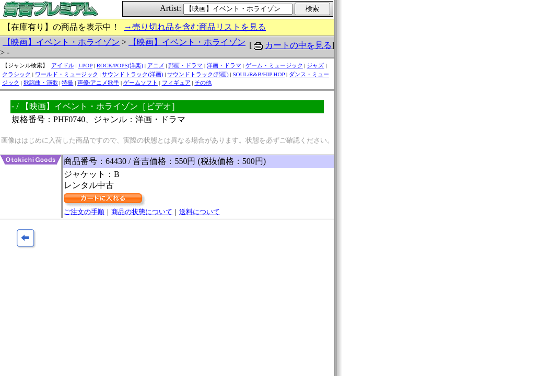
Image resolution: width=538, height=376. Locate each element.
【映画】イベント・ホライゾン (61, 42)
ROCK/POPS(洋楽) (120, 65)
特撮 (67, 82)
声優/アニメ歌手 (98, 82)
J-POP (85, 65)
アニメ (156, 65)
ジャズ (315, 65)
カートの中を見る (298, 45)
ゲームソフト (140, 82)
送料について (199, 212)
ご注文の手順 (84, 212)
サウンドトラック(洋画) (132, 74)
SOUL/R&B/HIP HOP (258, 74)
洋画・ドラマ (224, 65)
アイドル (62, 65)
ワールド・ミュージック (66, 74)
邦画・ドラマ (185, 65)
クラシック (16, 74)
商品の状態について (141, 212)
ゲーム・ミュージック (274, 65)
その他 (203, 82)
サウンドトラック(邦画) (197, 74)
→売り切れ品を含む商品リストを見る (195, 26)
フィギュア (176, 82)
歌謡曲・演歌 (41, 82)
